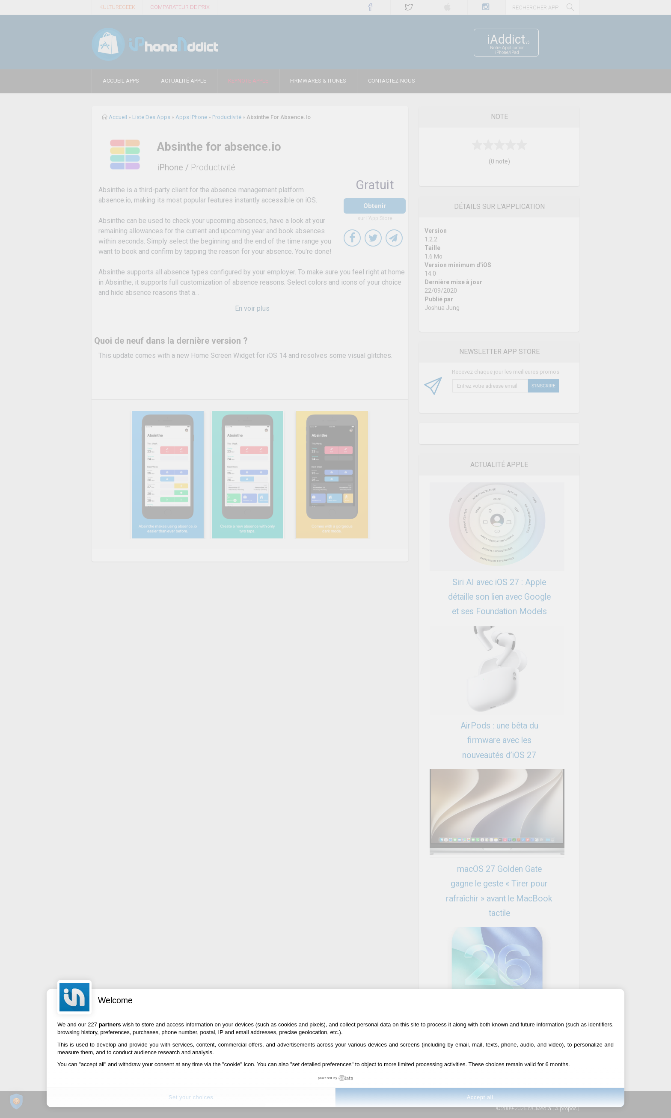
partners (110, 1024)
